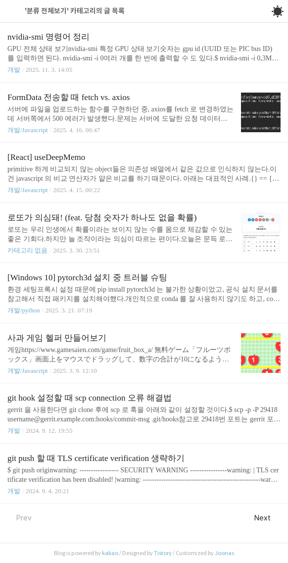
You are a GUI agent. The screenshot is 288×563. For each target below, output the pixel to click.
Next (267, 517)
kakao (110, 553)
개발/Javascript (27, 130)
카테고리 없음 (27, 250)
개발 (13, 69)
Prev (19, 517)
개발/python (23, 310)
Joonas (224, 553)
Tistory (163, 553)
